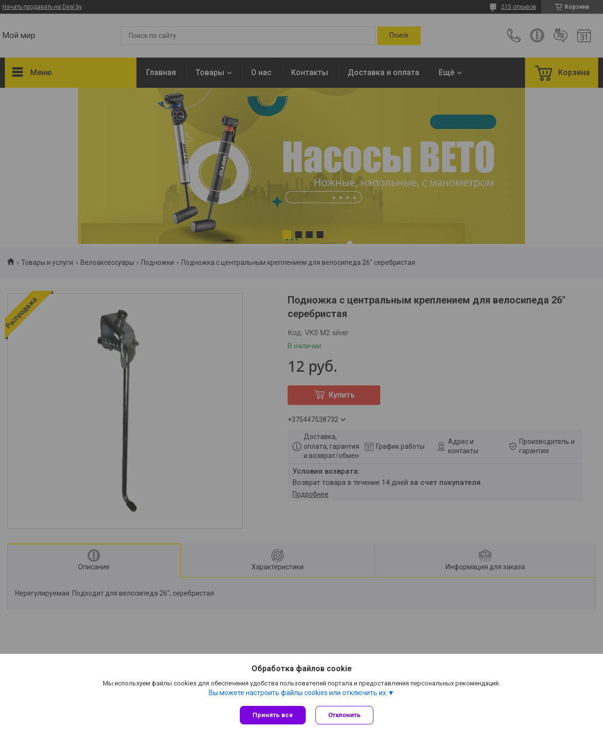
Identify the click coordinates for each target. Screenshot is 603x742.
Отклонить (344, 715)
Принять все (273, 715)
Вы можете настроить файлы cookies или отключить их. (298, 693)
